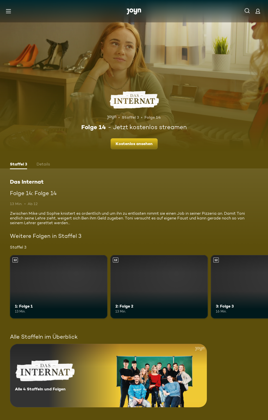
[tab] (18, 164)
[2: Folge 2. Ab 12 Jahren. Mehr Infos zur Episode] (159, 286)
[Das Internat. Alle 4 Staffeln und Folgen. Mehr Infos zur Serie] (108, 375)
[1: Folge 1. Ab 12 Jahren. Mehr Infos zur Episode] (58, 286)
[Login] (257, 11)
